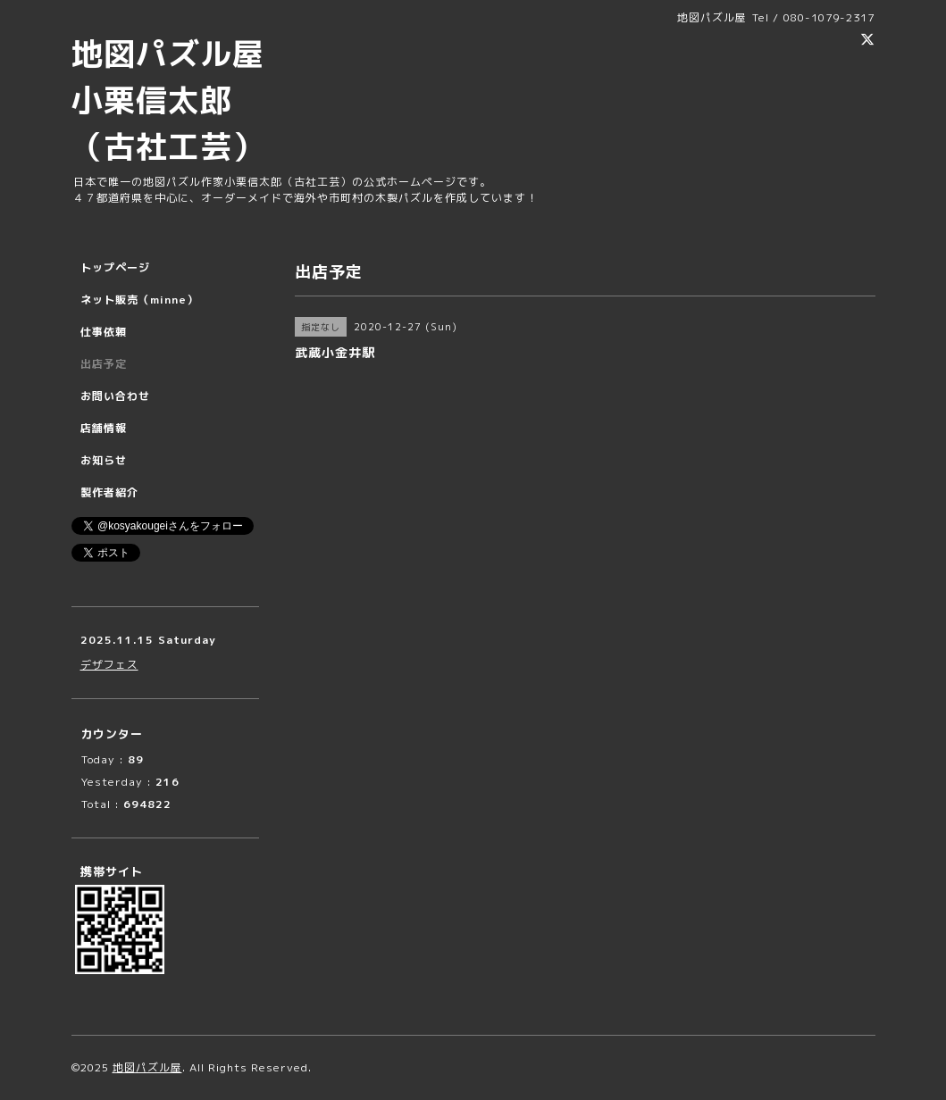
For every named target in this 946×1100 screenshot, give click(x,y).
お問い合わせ (115, 396)
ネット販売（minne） (139, 299)
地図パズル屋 (147, 1067)
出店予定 (103, 363)
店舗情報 (103, 428)
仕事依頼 (103, 331)
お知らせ (103, 460)
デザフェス (109, 664)
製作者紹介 (109, 492)
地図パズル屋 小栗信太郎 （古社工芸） (184, 99)
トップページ (115, 267)
